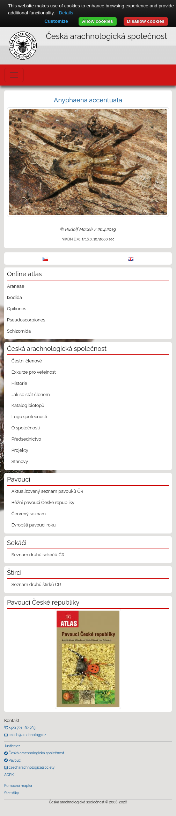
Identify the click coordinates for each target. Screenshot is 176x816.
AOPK (9, 775)
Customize (56, 21)
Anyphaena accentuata (88, 100)
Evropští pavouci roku (34, 525)
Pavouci (15, 760)
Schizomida (19, 331)
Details (66, 12)
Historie (19, 383)
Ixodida (14, 297)
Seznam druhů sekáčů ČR (38, 554)
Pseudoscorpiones (26, 319)
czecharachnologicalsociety (31, 767)
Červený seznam (29, 513)
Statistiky (11, 793)
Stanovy (20, 461)
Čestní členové (27, 360)
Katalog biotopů (28, 405)
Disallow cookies (145, 21)
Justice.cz (12, 746)
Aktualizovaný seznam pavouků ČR (47, 491)
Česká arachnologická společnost (36, 753)
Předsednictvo (26, 439)
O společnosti (26, 427)
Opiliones (16, 308)
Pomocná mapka (18, 785)
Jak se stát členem (31, 394)
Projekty (20, 450)
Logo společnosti (29, 416)
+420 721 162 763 (22, 728)
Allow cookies (97, 21)
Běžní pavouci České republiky (43, 502)
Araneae (15, 286)
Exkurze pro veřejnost (34, 372)
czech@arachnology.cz (27, 735)
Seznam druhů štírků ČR (36, 584)
